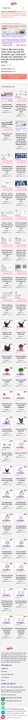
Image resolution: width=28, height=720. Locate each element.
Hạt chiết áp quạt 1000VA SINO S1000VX (7, 527)
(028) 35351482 (11, 695)
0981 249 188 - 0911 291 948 (15, 75)
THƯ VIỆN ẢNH (5, 677)
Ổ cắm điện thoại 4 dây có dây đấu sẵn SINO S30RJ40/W (21, 577)
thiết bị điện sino (12, 11)
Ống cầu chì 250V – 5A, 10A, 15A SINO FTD (7, 454)
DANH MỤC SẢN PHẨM (7, 674)
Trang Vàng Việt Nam (16, 717)
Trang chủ (3, 11)
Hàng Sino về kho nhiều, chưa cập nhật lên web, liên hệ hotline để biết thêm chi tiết (21, 108)
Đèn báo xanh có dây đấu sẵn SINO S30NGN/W (21, 405)
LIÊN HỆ (3, 680)
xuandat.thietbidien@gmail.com (13, 701)
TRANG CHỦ (6, 8)
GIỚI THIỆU (4, 671)
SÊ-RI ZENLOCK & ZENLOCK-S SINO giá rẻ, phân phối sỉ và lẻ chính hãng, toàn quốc (21, 197)
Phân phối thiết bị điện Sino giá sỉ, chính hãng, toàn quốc (7, 106)
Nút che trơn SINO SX (21, 453)
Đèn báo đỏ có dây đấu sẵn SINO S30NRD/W (7, 405)
